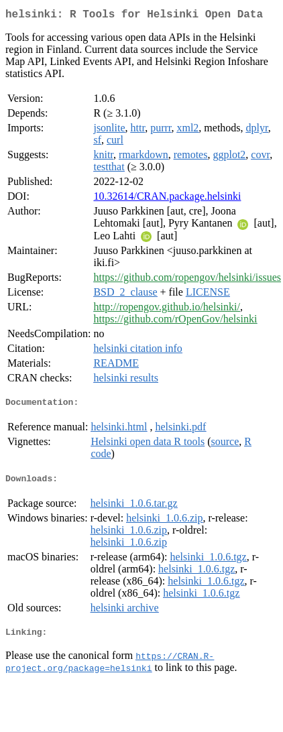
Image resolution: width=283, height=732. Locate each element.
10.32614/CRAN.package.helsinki (167, 198)
